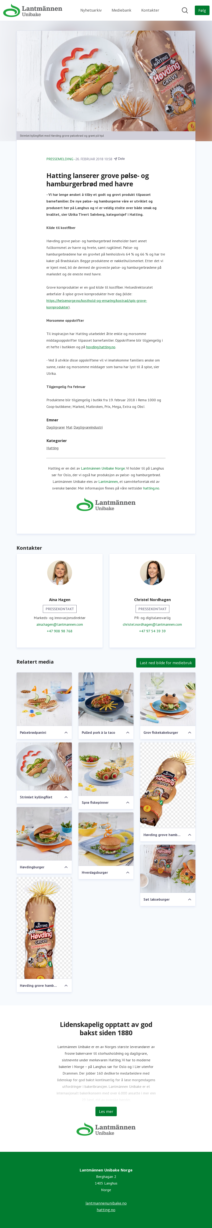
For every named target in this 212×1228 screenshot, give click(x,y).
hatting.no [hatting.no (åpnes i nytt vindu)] (106, 1209)
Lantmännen (108, 481)
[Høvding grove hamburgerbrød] (167, 785)
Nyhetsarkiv (91, 10)
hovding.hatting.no (100, 347)
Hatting (52, 448)
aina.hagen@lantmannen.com (59, 624)
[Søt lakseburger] (167, 869)
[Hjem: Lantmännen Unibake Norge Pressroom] (32, 10)
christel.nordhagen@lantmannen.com (152, 624)
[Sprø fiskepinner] (106, 769)
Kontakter (150, 10)
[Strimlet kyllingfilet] (44, 766)
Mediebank (121, 10)
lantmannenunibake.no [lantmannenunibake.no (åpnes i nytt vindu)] (106, 1203)
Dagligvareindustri (88, 427)
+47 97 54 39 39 (152, 631)
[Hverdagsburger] (106, 839)
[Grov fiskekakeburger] (167, 699)
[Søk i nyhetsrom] (185, 10)
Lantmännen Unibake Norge (103, 468)
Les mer (106, 1111)
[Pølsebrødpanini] (44, 699)
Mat (69, 427)
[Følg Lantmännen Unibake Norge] (202, 10)
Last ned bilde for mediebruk (166, 662)
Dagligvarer (55, 427)
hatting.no (151, 488)
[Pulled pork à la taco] (106, 699)
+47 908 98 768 (59, 631)
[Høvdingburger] (44, 833)
